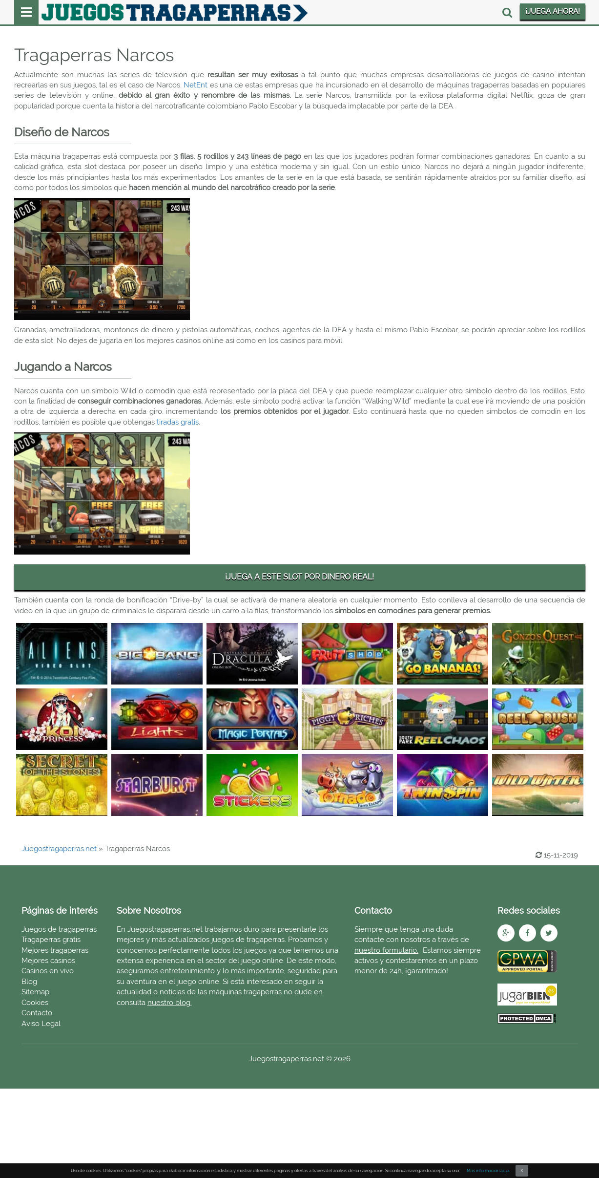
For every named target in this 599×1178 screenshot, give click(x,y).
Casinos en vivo (47, 970)
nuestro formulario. (386, 950)
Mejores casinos (48, 960)
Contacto (36, 1012)
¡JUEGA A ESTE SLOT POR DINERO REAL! (299, 576)
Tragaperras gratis (51, 939)
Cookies (34, 1002)
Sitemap (35, 991)
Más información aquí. (488, 1170)
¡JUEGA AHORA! (552, 11)
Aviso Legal (41, 1023)
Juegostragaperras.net (59, 848)
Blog (29, 981)
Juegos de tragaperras (59, 929)
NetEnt (195, 85)
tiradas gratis (178, 422)
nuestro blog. (169, 1002)
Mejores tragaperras (54, 950)
